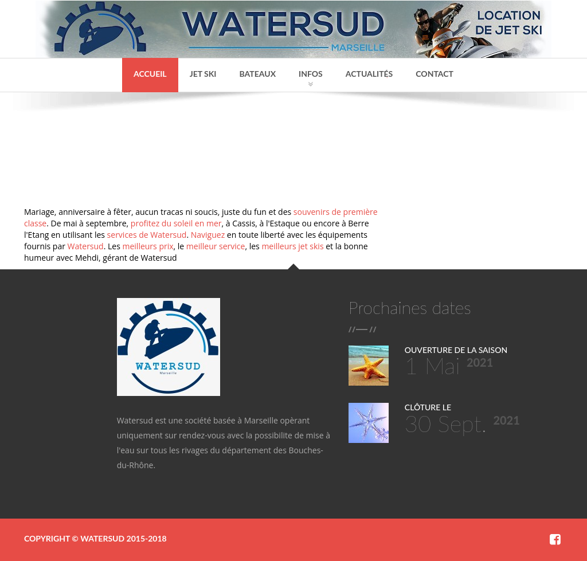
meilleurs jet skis (292, 246)
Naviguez (208, 234)
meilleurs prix (147, 246)
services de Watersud (147, 234)
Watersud (86, 246)
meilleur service (215, 246)
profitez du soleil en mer (176, 223)
